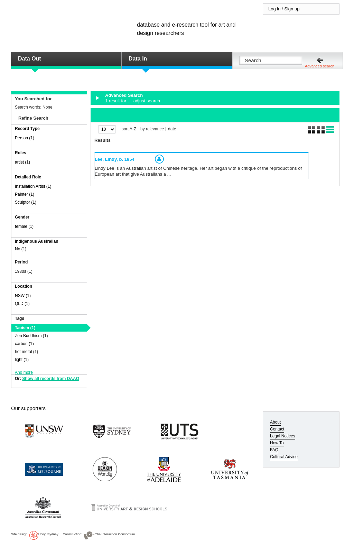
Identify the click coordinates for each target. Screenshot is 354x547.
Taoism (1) (25, 327)
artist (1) (22, 162)
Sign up (291, 8)
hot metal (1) (26, 351)
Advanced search (319, 66)
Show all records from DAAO (50, 378)
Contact (277, 429)
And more (24, 372)
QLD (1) (22, 303)
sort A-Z (129, 129)
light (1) (22, 359)
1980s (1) (23, 271)
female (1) (24, 226)
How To (277, 443)
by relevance (152, 129)
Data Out (29, 59)
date (172, 129)
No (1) (20, 249)
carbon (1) (24, 343)
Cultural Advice (284, 456)
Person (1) (24, 138)
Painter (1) (24, 194)
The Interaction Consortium (115, 534)
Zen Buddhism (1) (31, 335)
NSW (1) (23, 295)
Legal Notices (282, 436)
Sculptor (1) (25, 202)
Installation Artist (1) (33, 186)
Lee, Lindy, (114, 159)
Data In (138, 59)
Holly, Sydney (48, 534)
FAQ (274, 449)
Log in (274, 8)
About (275, 422)
